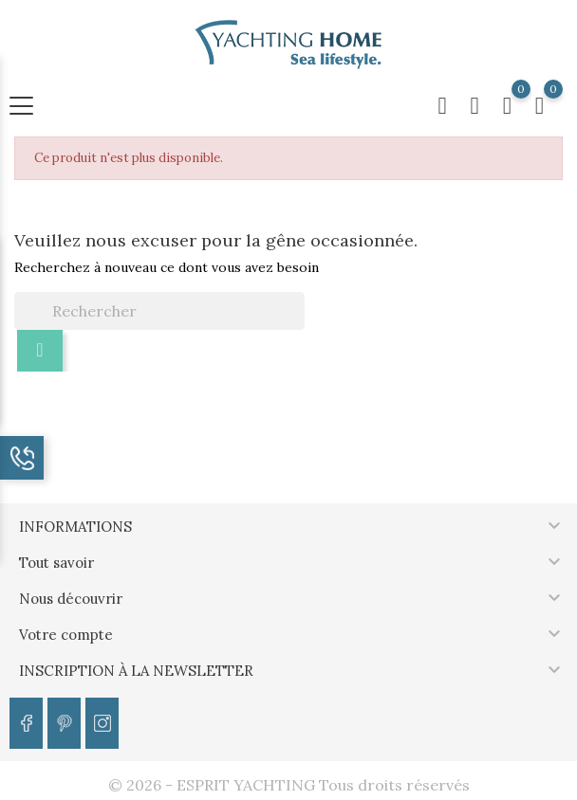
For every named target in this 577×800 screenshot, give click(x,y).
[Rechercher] (159, 311)
